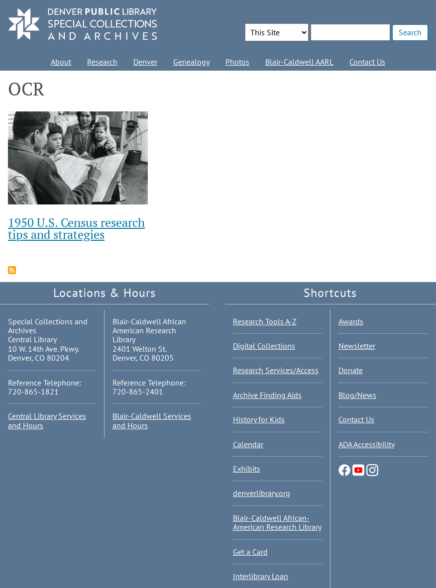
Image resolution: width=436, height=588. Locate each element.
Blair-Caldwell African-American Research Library (277, 522)
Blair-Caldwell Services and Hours (151, 420)
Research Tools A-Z (265, 321)
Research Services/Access (276, 370)
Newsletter (356, 346)
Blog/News (357, 395)
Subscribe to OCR (12, 270)
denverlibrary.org (261, 493)
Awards (350, 321)
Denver (145, 62)
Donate (350, 370)
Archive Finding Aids (267, 395)
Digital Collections (264, 346)
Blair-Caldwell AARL (299, 62)
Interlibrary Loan (260, 576)
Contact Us (367, 62)
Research (102, 62)
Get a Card (250, 552)
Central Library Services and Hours (47, 420)
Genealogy (191, 62)
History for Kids (259, 419)
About (61, 62)
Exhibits (246, 469)
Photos (237, 62)
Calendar (248, 444)
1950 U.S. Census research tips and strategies (76, 228)
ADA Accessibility (366, 444)
